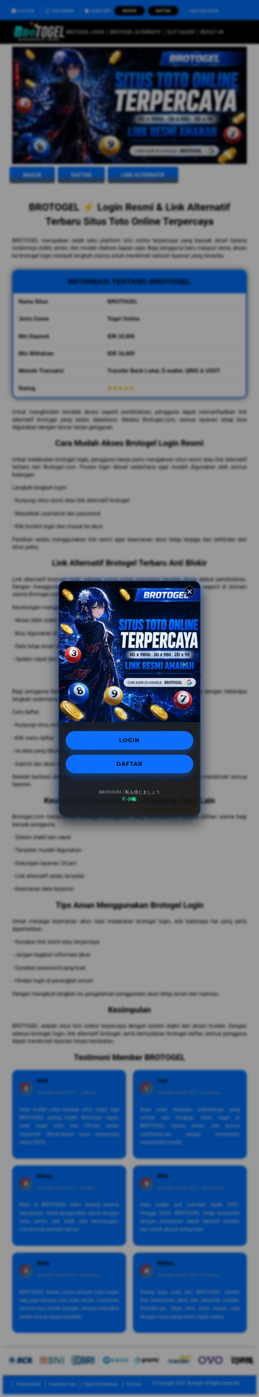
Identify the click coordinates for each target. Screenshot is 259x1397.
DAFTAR (129, 764)
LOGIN (129, 740)
